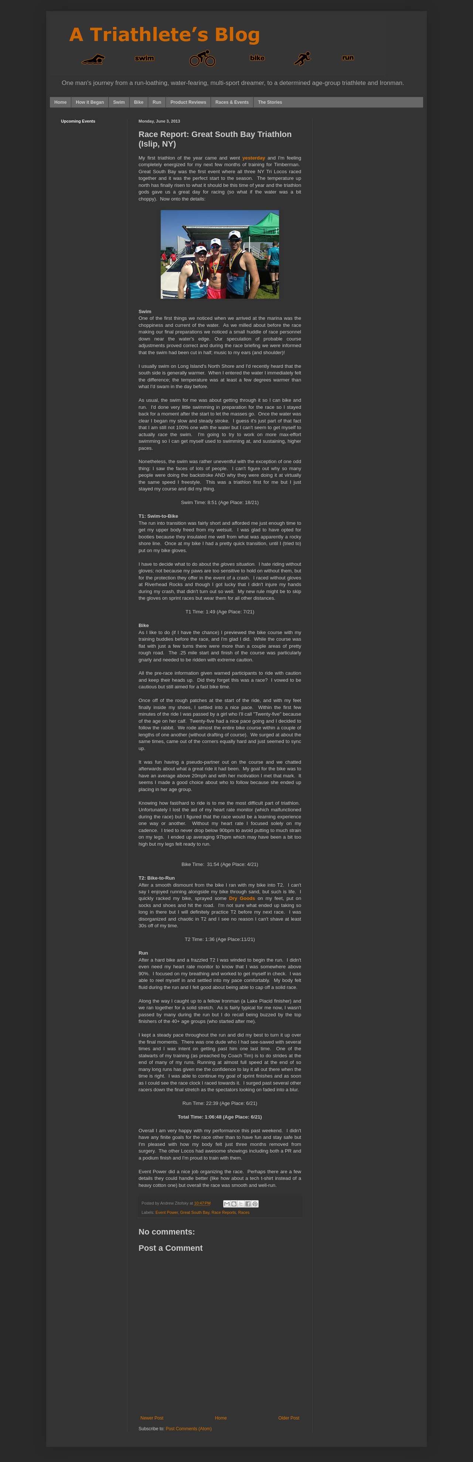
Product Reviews (188, 102)
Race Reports (223, 1212)
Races (244, 1212)
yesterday (253, 158)
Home (60, 102)
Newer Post (151, 1418)
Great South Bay (194, 1212)
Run (157, 102)
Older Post (288, 1418)
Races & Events (232, 102)
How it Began (90, 102)
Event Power (167, 1212)
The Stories (270, 102)
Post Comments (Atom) (189, 1428)
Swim (119, 102)
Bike (138, 102)
